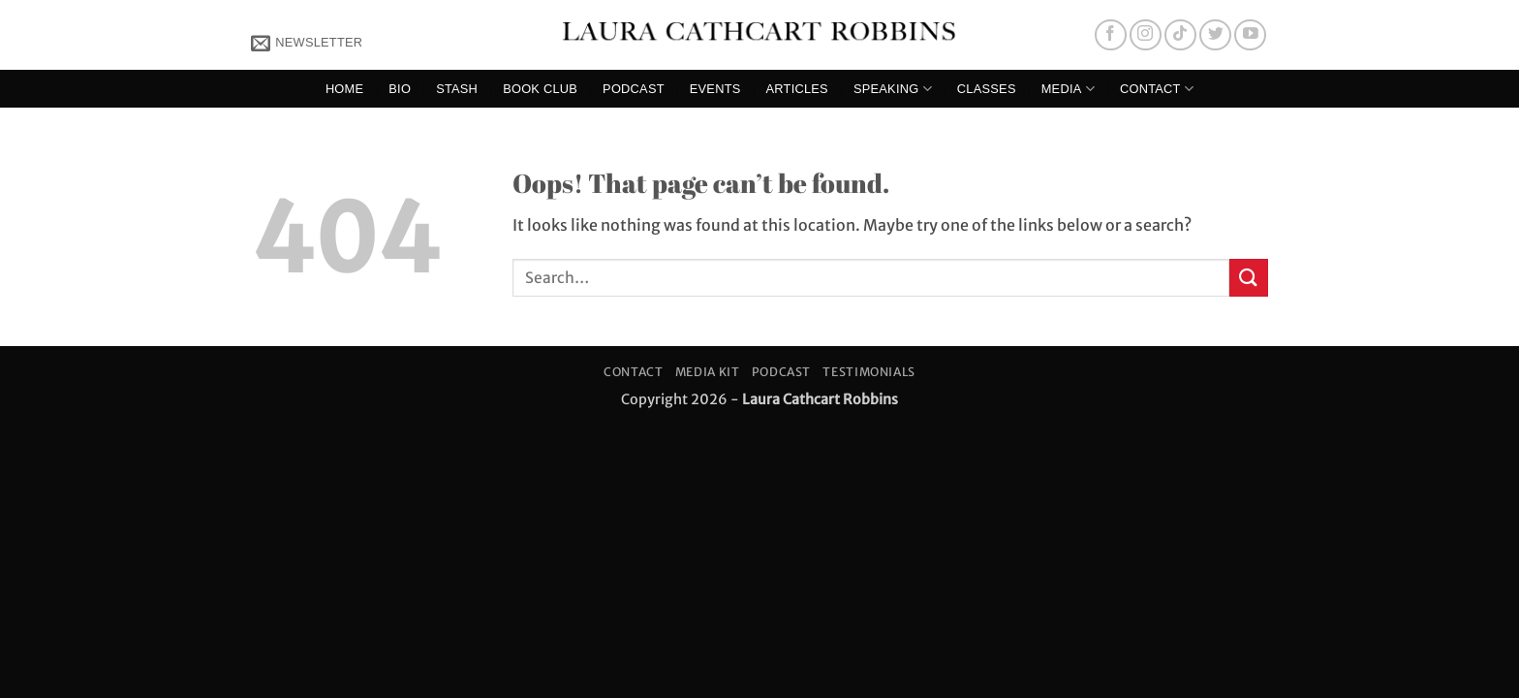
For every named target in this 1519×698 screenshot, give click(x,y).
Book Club (540, 88)
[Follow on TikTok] (1180, 35)
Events (715, 88)
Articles (797, 88)
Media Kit (707, 372)
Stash (457, 88)
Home (344, 88)
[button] (306, 42)
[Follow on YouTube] (1250, 35)
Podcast (634, 88)
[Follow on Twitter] (1215, 35)
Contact (1157, 88)
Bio (399, 88)
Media (1068, 88)
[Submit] (1248, 278)
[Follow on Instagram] (1146, 35)
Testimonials (868, 372)
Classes (986, 88)
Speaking (892, 88)
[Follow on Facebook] (1111, 35)
